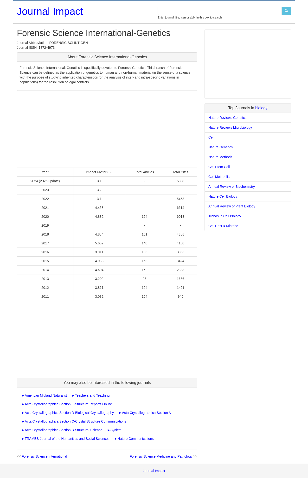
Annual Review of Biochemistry (231, 186)
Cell (211, 137)
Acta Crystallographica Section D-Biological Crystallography (69, 413)
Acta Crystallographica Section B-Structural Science (63, 430)
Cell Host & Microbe (223, 226)
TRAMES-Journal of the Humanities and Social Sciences (67, 439)
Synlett (115, 430)
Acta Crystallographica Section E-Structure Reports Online (68, 404)
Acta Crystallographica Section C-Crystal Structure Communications (75, 421)
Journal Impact (50, 11)
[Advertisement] (107, 129)
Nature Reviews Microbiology (230, 127)
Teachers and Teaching (92, 395)
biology (261, 108)
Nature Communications (135, 439)
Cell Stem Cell (219, 167)
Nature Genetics (220, 147)
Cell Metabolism (220, 177)
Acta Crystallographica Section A (146, 413)
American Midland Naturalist (46, 395)
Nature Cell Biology (222, 196)
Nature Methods (220, 157)
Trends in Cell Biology (224, 216)
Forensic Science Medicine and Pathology (161, 456)
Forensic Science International (44, 456)
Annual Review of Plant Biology (231, 206)
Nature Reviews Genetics (227, 118)
